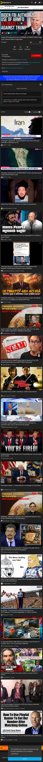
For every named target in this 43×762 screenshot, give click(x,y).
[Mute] (34, 33)
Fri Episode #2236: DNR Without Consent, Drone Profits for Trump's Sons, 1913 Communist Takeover (20, 642)
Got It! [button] (25, 759)
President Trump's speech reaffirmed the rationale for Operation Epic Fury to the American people (18, 424)
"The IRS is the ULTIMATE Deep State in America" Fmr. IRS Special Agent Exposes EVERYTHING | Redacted (19, 361)
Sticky (26, 112)
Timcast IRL (4, 54)
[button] (35, 2)
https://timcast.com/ (24, 64)
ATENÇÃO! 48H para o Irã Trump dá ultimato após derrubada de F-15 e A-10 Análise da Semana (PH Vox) (20, 298)
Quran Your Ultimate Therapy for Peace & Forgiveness (18, 204)
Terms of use (6, 757)
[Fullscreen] (40, 33)
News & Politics (22, 60)
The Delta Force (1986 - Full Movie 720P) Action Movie (19, 392)
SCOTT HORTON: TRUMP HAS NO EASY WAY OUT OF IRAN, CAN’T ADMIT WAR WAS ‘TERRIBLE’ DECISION (20, 330)
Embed (20, 48)
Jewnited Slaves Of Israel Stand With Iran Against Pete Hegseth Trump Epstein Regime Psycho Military (19, 267)
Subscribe (36, 55)
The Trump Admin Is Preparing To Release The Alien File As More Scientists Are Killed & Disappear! (20, 549)
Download (27, 48)
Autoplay (35, 112)
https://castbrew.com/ (34, 62)
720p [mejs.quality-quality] (38, 33)
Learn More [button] (14, 753)
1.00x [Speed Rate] (26, 33)
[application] (21, 23)
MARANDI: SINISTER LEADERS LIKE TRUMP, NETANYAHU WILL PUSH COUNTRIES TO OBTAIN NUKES (21, 517)
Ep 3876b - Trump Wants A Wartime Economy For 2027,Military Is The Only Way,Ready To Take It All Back (19, 611)
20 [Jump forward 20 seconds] (31, 33)
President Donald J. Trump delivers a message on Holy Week (21, 485)
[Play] (2, 33)
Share (14, 48)
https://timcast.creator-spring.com (14, 68)
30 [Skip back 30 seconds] (28, 33)
